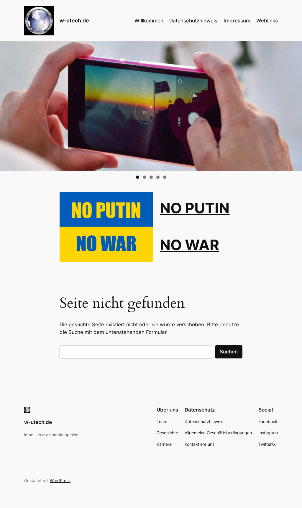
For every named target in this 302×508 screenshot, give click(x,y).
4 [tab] (158, 177)
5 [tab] (164, 177)
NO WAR (189, 245)
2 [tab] (144, 177)
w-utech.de (74, 20)
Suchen (229, 352)
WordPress (60, 480)
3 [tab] (151, 177)
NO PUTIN (194, 208)
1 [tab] (137, 177)
